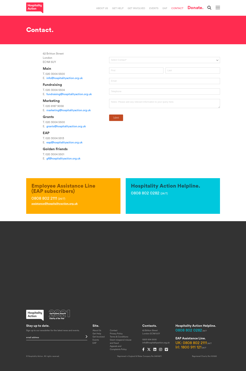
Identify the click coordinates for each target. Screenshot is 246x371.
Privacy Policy (116, 334)
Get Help (117, 8)
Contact (177, 8)
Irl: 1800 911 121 (188, 347)
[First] (136, 70)
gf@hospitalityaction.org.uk (63, 158)
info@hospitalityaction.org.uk (64, 78)
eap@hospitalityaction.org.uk (64, 142)
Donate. (196, 8)
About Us (102, 8)
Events (153, 8)
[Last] (193, 70)
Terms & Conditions (119, 337)
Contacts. (149, 325)
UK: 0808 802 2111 (191, 343)
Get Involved (136, 8)
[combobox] (164, 60)
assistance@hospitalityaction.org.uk (54, 203)
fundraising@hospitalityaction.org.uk (69, 94)
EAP (165, 8)
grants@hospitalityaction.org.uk (66, 126)
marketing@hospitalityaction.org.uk (68, 110)
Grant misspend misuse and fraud (120, 341)
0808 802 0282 (188, 330)
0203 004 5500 (149, 339)
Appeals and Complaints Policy (118, 347)
